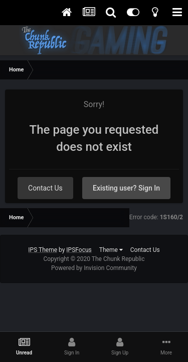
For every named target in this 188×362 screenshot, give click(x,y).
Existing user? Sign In (126, 188)
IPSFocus (78, 249)
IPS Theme (42, 249)
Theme (111, 249)
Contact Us (45, 188)
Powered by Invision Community (94, 268)
